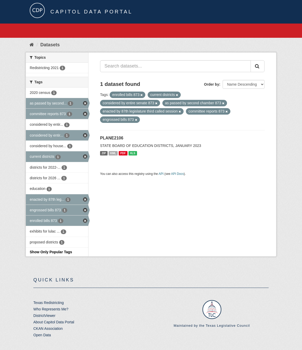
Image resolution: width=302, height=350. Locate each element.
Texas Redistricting (48, 303)
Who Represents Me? (50, 309)
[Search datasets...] (175, 66)
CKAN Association (48, 328)
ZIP (104, 153)
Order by (211, 84)
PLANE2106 (111, 138)
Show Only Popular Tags (51, 252)
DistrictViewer (44, 316)
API (160, 174)
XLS (132, 153)
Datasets (50, 44)
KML (113, 153)
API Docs (177, 174)
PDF (123, 153)
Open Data (42, 335)
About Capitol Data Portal (53, 322)
